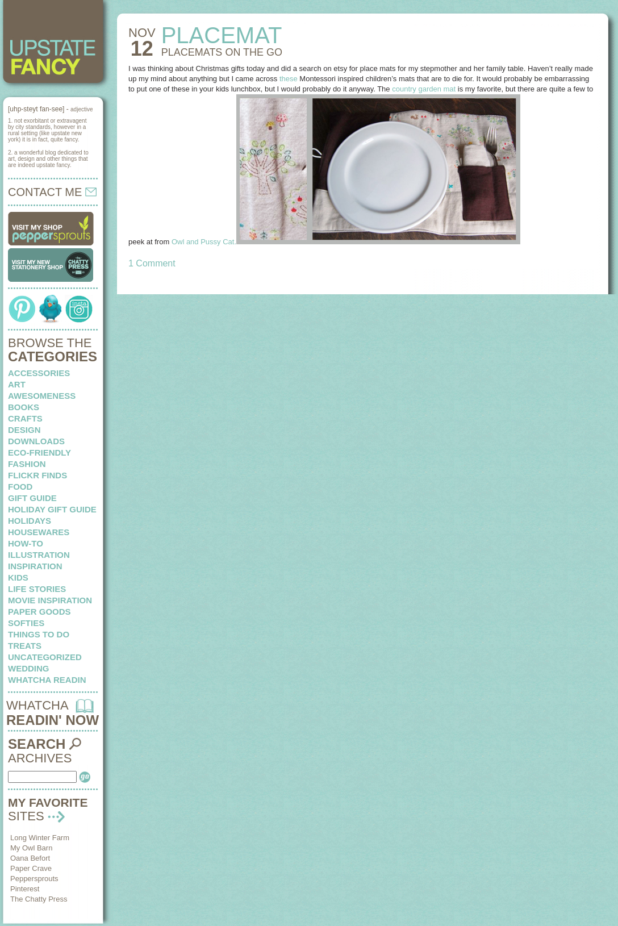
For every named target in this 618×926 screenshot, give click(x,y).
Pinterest (24, 889)
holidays (29, 520)
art (17, 384)
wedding (28, 668)
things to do (38, 634)
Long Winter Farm (39, 837)
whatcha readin (47, 680)
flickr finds (37, 475)
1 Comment (152, 263)
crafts (25, 418)
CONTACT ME (52, 192)
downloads (36, 441)
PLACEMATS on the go (221, 52)
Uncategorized (45, 657)
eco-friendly (39, 452)
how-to (25, 543)
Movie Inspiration (50, 600)
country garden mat (424, 89)
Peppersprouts (34, 878)
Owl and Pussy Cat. (204, 241)
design (24, 430)
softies (26, 623)
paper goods (39, 611)
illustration (39, 555)
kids (18, 577)
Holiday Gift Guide (52, 509)
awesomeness (42, 396)
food (20, 486)
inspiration (35, 566)
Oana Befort (30, 858)
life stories (37, 589)
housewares (38, 532)
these (288, 78)
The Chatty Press (38, 899)
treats (24, 645)
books (23, 407)
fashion (27, 464)
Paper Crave (31, 868)
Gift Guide (32, 498)
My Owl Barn (31, 848)
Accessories (39, 373)
